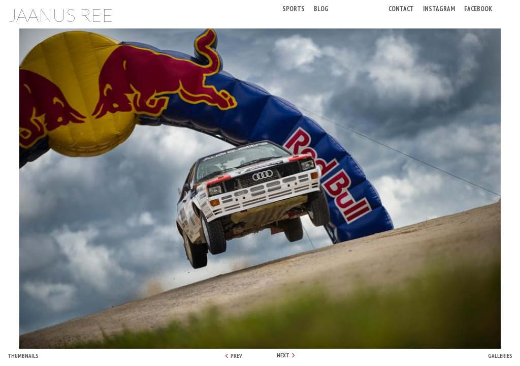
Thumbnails (23, 355)
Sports (293, 8)
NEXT (286, 355)
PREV (233, 355)
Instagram (439, 8)
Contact (401, 8)
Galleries (500, 355)
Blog (321, 8)
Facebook (478, 8)
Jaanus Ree (60, 15)
